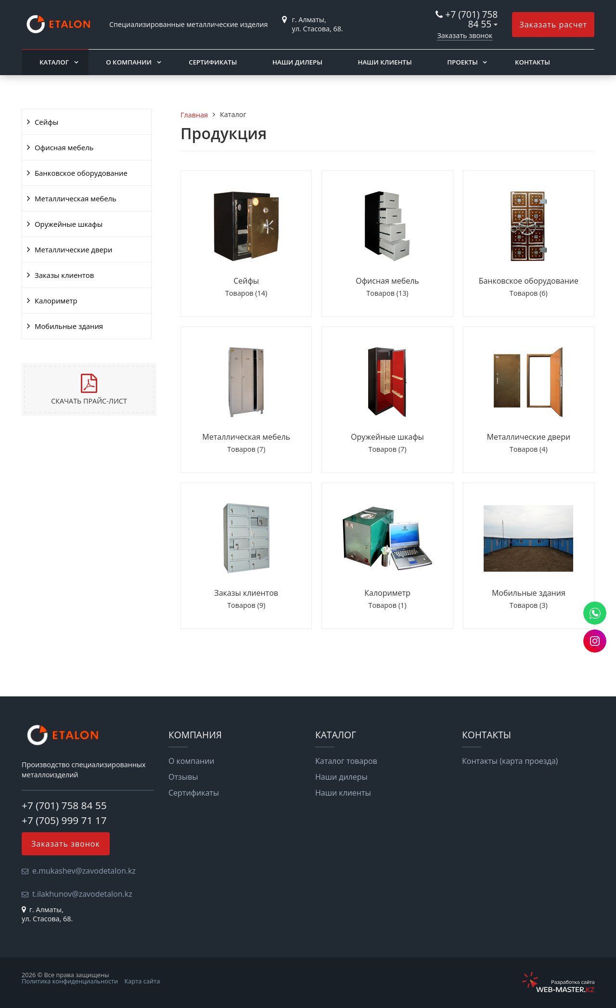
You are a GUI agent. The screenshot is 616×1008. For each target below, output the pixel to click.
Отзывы (183, 777)
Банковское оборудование (81, 173)
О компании (129, 62)
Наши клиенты (384, 62)
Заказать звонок (464, 35)
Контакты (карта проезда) (510, 761)
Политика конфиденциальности (70, 981)
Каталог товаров (346, 761)
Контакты (532, 62)
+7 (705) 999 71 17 (64, 820)
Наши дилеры (297, 62)
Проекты (462, 62)
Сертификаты (213, 62)
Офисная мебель (64, 147)
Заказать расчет (553, 24)
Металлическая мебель (75, 198)
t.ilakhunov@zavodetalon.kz (82, 894)
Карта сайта (142, 981)
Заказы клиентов (64, 275)
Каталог (54, 62)
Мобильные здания (69, 326)
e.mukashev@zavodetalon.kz (84, 870)
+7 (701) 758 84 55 (471, 19)
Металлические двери (73, 249)
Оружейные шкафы (69, 224)
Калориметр (56, 300)
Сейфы (46, 122)
